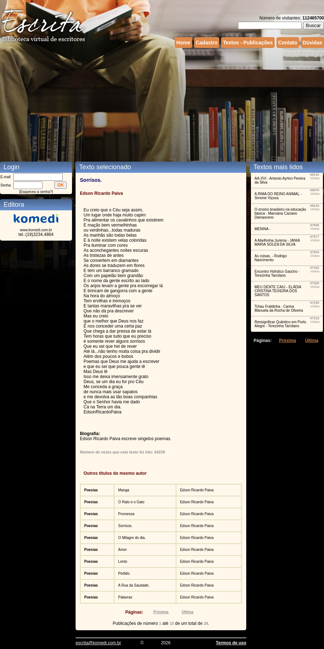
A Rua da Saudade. (133, 585)
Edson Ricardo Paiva (196, 490)
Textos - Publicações (248, 42)
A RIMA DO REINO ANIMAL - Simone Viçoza (278, 196)
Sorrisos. (125, 526)
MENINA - (262, 229)
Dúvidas (312, 42)
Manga (123, 490)
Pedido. (124, 573)
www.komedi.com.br (36, 230)
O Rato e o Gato (131, 502)
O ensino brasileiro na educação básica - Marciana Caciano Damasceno (280, 213)
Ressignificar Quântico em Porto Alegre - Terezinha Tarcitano (280, 324)
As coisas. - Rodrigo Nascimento (271, 258)
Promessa (126, 514)
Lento (122, 562)
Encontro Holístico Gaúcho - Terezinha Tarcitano (277, 273)
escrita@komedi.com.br (98, 642)
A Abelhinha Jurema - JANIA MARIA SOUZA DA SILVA (277, 242)
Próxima (160, 612)
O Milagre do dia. (131, 538)
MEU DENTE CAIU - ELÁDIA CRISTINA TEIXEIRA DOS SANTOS (278, 291)
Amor (122, 550)
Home (183, 42)
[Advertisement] (98, 103)
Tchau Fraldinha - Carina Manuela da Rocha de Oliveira (279, 308)
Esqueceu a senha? (36, 192)
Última (188, 612)
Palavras (125, 597)
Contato (287, 42)
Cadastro (207, 42)
